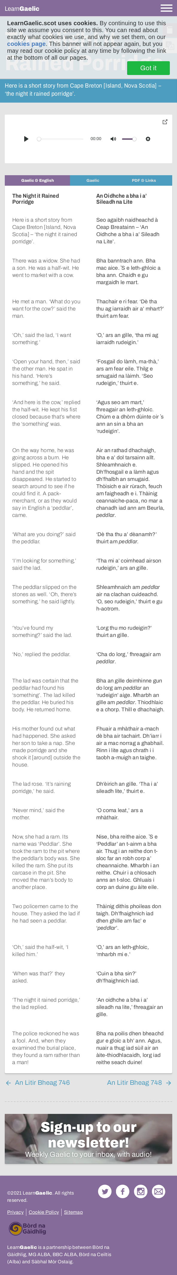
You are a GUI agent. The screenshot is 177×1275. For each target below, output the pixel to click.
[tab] (37, 180)
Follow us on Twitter (105, 1184)
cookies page (26, 43)
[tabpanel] (88, 626)
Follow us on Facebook (122, 1184)
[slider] (60, 139)
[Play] (26, 139)
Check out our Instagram (140, 1184)
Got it (148, 68)
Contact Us (158, 1184)
